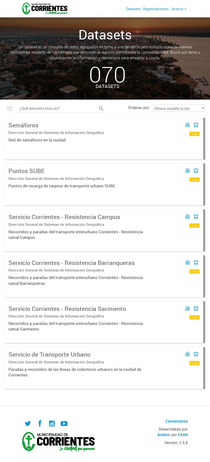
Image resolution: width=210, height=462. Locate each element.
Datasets (133, 8)
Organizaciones (156, 8)
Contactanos (176, 421)
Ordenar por (138, 107)
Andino (164, 434)
